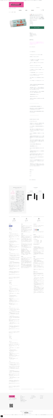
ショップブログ (35, 395)
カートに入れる (36, 27)
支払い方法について (26, 399)
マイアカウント (38, 7)
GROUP (26, 10)
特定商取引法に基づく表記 (27, 400)
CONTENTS (32, 10)
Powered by (26, 412)
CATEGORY (20, 10)
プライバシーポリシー (26, 401)
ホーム (24, 395)
